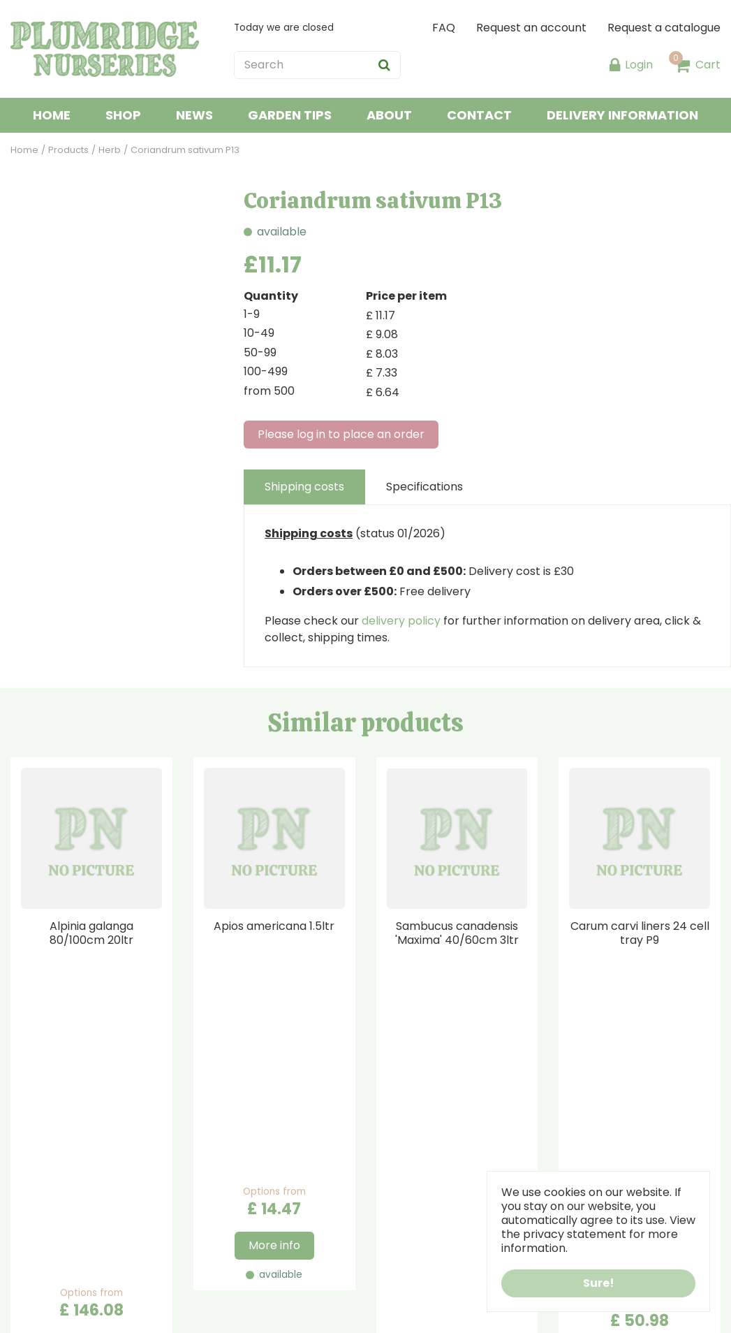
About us (400, 1140)
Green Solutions (160, 1311)
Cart (708, 65)
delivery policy (401, 621)
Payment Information (435, 1157)
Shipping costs (304, 487)
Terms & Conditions (430, 1207)
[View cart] (682, 65)
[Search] (317, 65)
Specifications (424, 487)
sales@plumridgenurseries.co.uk (281, 1240)
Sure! (598, 1283)
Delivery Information (432, 1173)
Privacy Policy (414, 1190)
